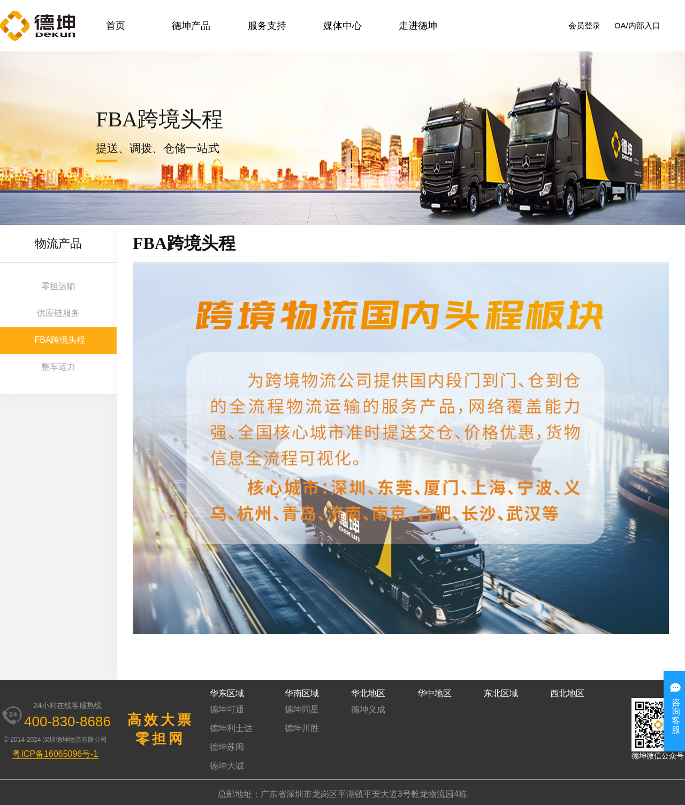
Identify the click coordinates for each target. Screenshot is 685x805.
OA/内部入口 (637, 25)
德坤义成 (368, 709)
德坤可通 (227, 709)
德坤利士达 (231, 728)
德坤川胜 (302, 728)
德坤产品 (191, 25)
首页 (115, 25)
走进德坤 (418, 25)
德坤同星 (302, 709)
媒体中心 (342, 25)
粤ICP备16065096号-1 (55, 753)
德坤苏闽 (227, 746)
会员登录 (584, 25)
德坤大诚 (227, 765)
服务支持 (267, 25)
